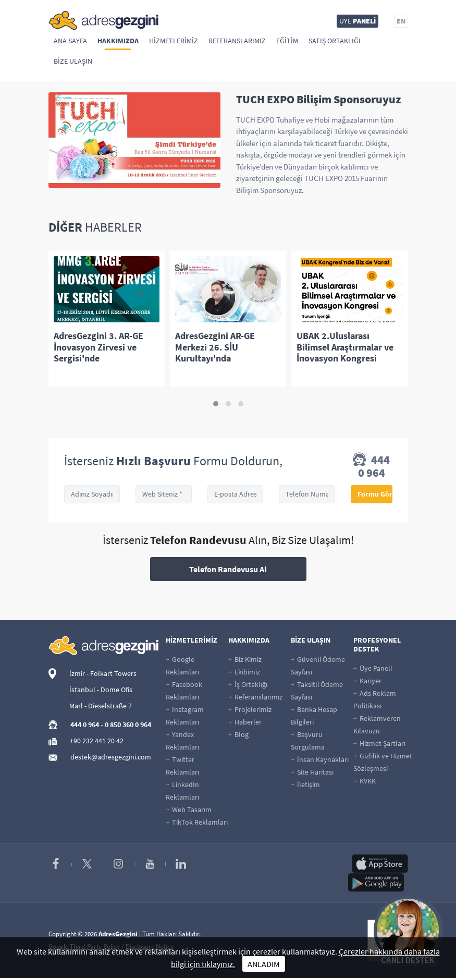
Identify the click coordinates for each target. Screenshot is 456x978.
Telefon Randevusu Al (228, 569)
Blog (238, 734)
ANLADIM (264, 964)
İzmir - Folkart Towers (103, 673)
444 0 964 (371, 466)
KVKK (364, 781)
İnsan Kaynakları (320, 759)
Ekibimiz (244, 672)
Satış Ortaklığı (335, 40)
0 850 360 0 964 (128, 724)
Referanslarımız (237, 40)
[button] (215, 404)
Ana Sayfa (70, 40)
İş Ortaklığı (247, 684)
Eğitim (287, 40)
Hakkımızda (118, 40)
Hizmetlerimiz (173, 40)
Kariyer (367, 680)
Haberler (245, 722)
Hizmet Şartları (379, 743)
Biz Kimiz (245, 659)
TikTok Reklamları (197, 822)
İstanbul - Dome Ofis (100, 689)
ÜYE (357, 21)
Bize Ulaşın (73, 61)
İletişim (305, 784)
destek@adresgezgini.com (110, 757)
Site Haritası (312, 772)
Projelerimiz (250, 709)
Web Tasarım (189, 809)
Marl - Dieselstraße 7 (100, 705)
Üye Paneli (372, 668)
